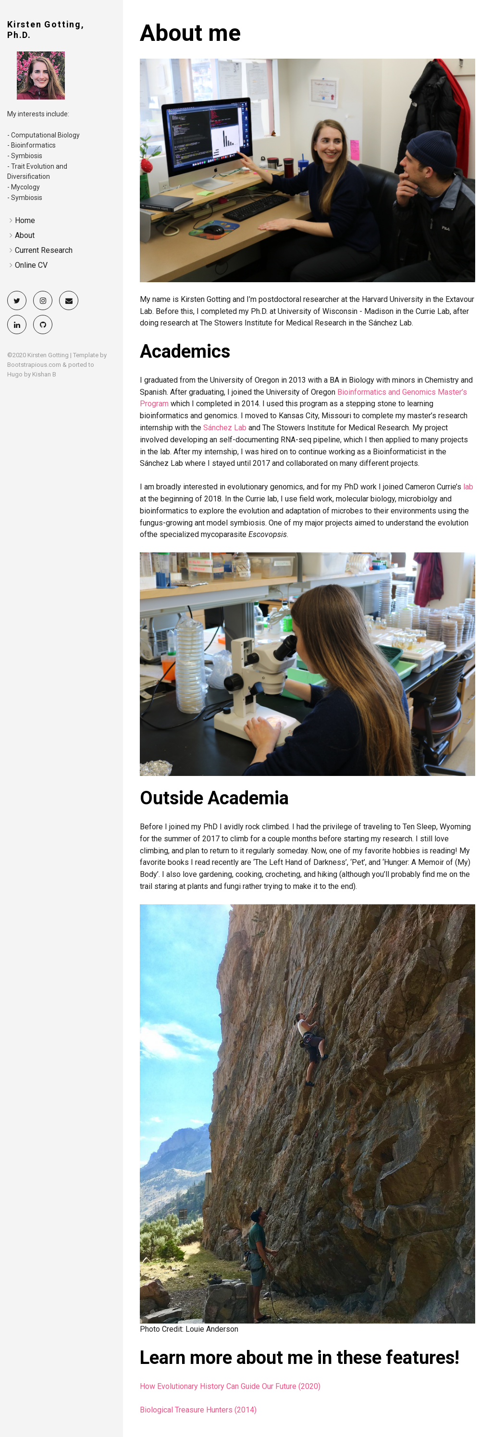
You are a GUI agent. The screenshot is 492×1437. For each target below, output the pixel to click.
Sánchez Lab (224, 427)
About (25, 235)
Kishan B (44, 374)
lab (468, 486)
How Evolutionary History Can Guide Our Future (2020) (230, 1386)
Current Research (44, 250)
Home (25, 220)
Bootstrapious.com (34, 364)
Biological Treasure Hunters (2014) (198, 1409)
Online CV (31, 265)
